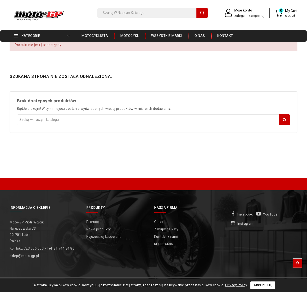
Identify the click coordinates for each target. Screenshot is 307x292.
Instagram (245, 223)
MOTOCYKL (129, 35)
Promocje (94, 221)
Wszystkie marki (166, 35)
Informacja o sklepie (30, 207)
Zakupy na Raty (166, 229)
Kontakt (225, 35)
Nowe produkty (98, 229)
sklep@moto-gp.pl (24, 255)
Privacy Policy (236, 285)
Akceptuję (263, 285)
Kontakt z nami (166, 236)
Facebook (245, 214)
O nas (200, 35)
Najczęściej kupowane (104, 236)
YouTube (270, 214)
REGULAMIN (163, 244)
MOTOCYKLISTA (95, 35)
